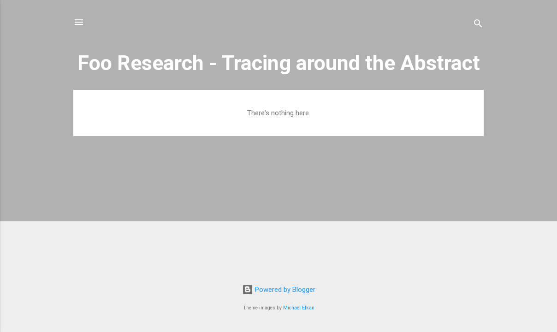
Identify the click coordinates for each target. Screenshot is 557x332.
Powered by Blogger (278, 289)
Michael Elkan (298, 308)
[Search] (478, 25)
